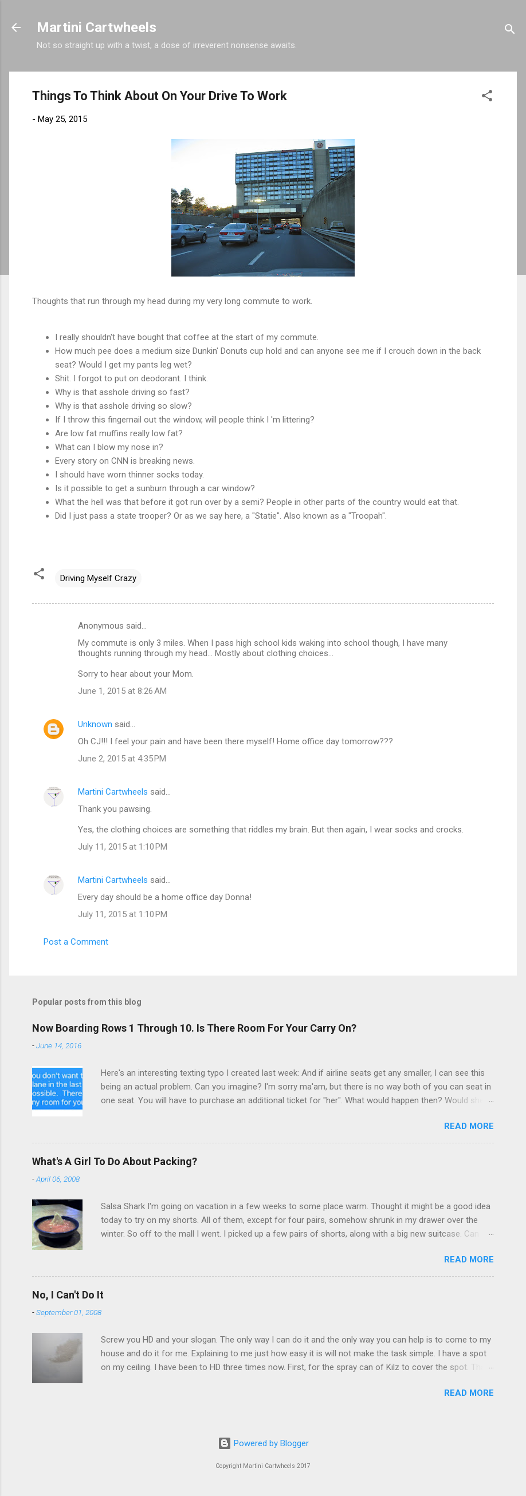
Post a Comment (76, 942)
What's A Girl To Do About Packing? (114, 1161)
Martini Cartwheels (96, 27)
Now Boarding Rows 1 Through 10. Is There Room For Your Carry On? (194, 1028)
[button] (487, 97)
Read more (469, 1126)
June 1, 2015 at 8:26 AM (122, 691)
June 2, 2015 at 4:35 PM (122, 758)
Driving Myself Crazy (98, 578)
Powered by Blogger (263, 1443)
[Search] (510, 31)
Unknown (95, 724)
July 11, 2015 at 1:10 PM (122, 847)
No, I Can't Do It (68, 1295)
